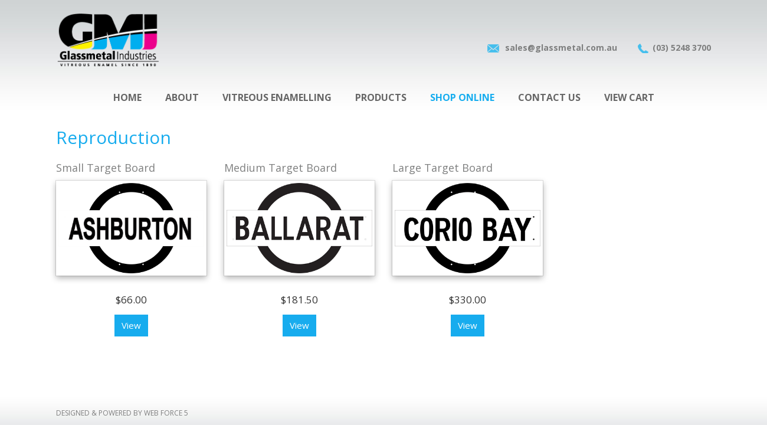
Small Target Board (105, 168)
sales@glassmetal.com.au (561, 47)
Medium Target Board (280, 168)
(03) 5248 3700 (682, 47)
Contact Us (549, 97)
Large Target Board (442, 168)
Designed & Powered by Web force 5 (122, 413)
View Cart (629, 97)
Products (381, 97)
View (131, 325)
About (182, 97)
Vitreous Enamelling (277, 97)
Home (127, 97)
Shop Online (462, 97)
